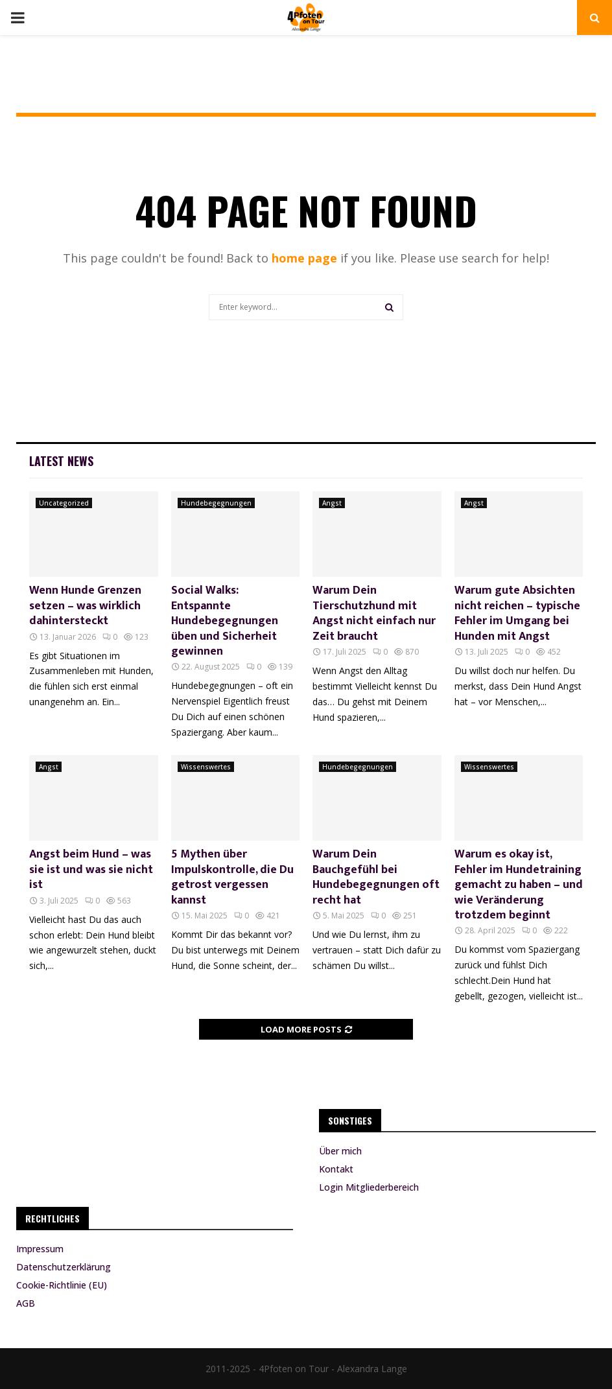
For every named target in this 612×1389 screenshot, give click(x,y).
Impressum (40, 1249)
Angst (332, 503)
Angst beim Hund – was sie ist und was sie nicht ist (91, 869)
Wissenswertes (206, 766)
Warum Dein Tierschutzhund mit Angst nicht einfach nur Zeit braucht (374, 613)
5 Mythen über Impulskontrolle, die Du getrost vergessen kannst (232, 877)
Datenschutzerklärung (63, 1267)
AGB (25, 1303)
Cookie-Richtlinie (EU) (61, 1285)
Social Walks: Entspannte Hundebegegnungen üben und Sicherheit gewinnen (224, 621)
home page (304, 258)
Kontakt (336, 1169)
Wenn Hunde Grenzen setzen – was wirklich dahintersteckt (85, 606)
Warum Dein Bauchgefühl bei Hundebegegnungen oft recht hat (376, 877)
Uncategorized (64, 503)
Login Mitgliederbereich (369, 1187)
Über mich (340, 1151)
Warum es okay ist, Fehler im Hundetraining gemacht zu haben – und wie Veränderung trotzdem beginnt (518, 885)
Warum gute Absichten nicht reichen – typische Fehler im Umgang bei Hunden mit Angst (517, 613)
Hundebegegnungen (216, 503)
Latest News (61, 460)
